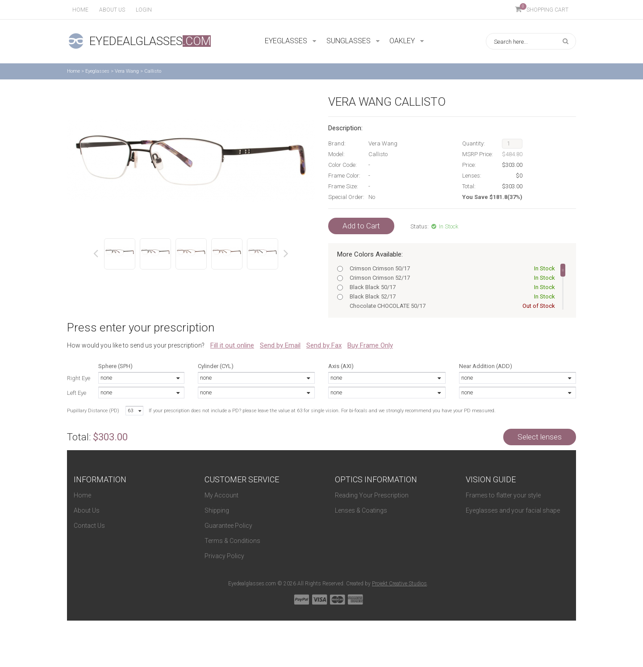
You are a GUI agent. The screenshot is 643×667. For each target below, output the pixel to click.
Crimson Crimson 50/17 (450, 268)
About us (112, 10)
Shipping (217, 510)
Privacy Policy (224, 555)
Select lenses (540, 436)
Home (80, 10)
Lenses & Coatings (361, 510)
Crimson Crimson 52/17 (450, 277)
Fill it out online (232, 345)
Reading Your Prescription (372, 495)
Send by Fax (324, 345)
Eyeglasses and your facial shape (513, 510)
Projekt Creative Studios (399, 583)
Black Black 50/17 (450, 287)
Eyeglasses (97, 71)
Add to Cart (361, 225)
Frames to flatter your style (503, 495)
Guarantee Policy (228, 525)
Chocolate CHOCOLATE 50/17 (450, 306)
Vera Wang (127, 71)
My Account (221, 495)
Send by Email (280, 345)
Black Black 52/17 (450, 296)
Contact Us (89, 525)
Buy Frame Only (370, 345)
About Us (87, 510)
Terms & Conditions (232, 540)
